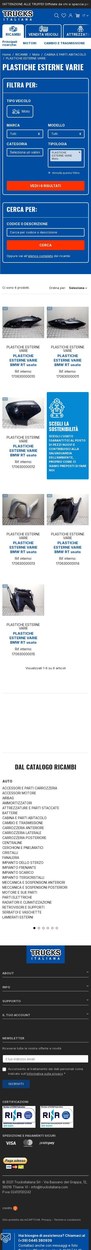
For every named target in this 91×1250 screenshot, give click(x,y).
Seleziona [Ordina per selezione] (78, 288)
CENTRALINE (12, 843)
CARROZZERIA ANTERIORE (23, 828)
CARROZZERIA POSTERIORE (24, 838)
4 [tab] (48, 928)
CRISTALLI (10, 853)
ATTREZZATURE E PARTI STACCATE (30, 808)
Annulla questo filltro (66, 173)
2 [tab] (39, 928)
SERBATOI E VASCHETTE (22, 912)
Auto (7, 781)
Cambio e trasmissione (64, 43)
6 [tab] (57, 928)
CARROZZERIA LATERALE (21, 833)
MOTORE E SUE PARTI (19, 892)
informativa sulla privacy (45, 1073)
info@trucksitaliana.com (49, 1187)
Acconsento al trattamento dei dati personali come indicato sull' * (45, 1071)
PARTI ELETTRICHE (17, 897)
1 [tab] (34, 928)
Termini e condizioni (67, 1219)
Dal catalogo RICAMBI (45, 768)
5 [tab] (52, 928)
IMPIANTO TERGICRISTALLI (23, 877)
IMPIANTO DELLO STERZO (22, 863)
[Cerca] (45, 232)
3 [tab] (43, 928)
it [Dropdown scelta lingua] (86, 15)
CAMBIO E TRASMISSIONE (22, 823)
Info (45, 987)
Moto (26, 111)
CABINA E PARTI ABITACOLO (24, 818)
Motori (29, 43)
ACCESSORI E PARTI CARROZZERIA (29, 788)
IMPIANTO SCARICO (18, 872)
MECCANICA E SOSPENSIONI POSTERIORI (34, 887)
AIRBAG (8, 798)
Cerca (45, 245)
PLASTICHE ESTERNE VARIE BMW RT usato (23, 360)
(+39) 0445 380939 (35, 1240)
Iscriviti (16, 1084)
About (45, 973)
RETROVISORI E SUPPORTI (23, 907)
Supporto (45, 1001)
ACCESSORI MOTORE (19, 793)
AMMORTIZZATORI (17, 803)
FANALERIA (10, 858)
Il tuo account (45, 1015)
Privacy (46, 1219)
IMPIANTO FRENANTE (19, 867)
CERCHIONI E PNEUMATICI (22, 848)
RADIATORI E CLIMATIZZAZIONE (27, 902)
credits (9, 1208)
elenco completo (40, 256)
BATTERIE (10, 813)
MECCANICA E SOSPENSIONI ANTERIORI (33, 882)
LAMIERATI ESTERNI (17, 917)
